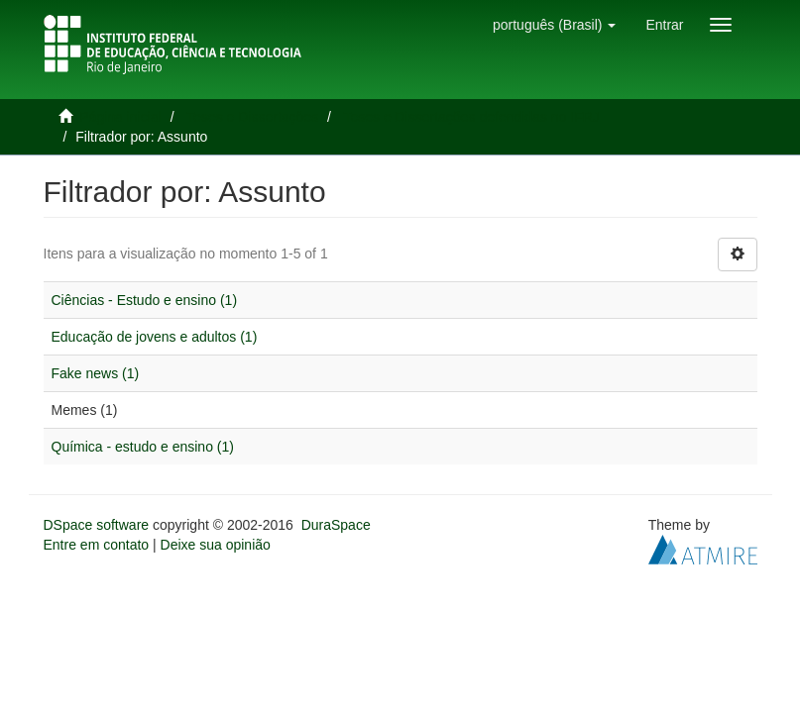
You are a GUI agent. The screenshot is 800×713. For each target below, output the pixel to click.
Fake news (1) (96, 373)
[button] (554, 25)
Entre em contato (97, 545)
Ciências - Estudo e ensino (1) (145, 300)
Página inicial (120, 117)
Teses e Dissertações (252, 117)
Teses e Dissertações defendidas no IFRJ (471, 117)
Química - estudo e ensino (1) (143, 447)
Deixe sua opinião (216, 545)
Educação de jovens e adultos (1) (155, 337)
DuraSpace (336, 525)
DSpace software (97, 525)
